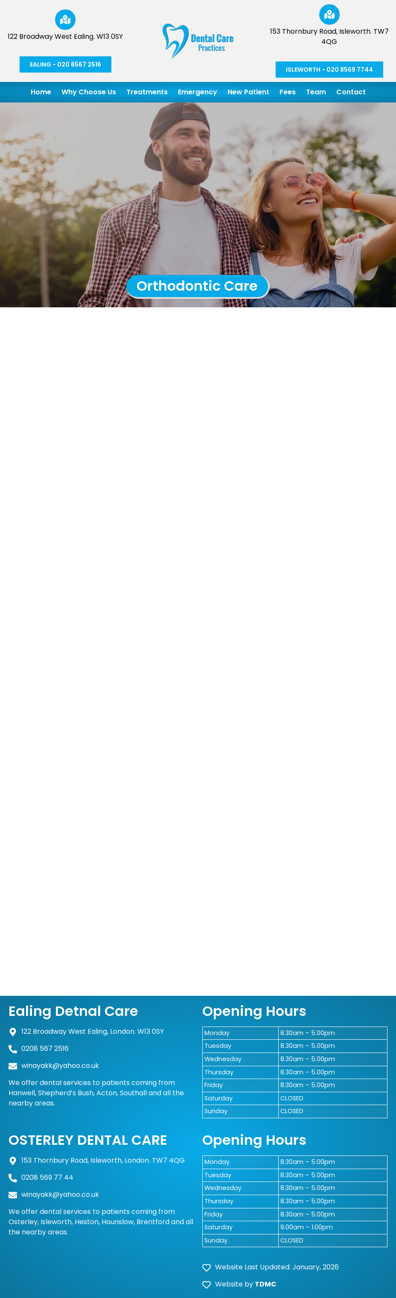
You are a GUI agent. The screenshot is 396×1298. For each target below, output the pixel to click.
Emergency (197, 92)
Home (41, 92)
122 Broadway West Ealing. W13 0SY (65, 36)
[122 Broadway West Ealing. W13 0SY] (65, 19)
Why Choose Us (88, 92)
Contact (351, 92)
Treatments (147, 92)
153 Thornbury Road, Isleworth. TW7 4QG (329, 36)
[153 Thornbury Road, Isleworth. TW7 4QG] (329, 14)
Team (316, 92)
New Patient (248, 92)
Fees (288, 92)
